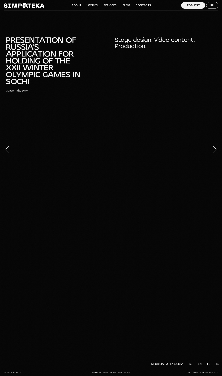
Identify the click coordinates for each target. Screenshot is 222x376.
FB (208, 364)
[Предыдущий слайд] (7, 149)
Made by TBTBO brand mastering (111, 372)
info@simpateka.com (167, 364)
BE (190, 364)
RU (212, 5)
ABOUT (76, 5)
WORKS (92, 5)
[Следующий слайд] (215, 149)
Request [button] (193, 5)
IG (217, 364)
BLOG (126, 5)
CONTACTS (143, 5)
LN (200, 364)
